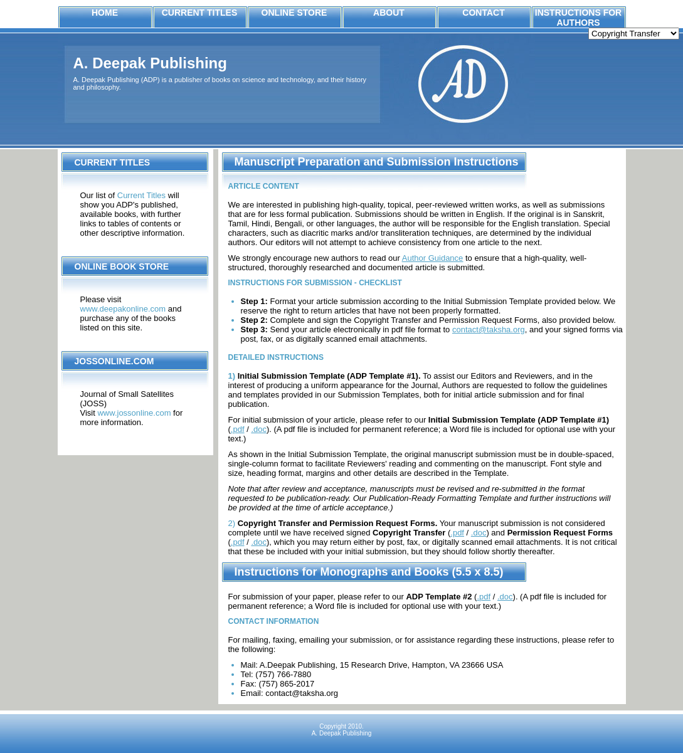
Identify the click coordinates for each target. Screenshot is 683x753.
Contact (483, 13)
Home (105, 13)
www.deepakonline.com (123, 308)
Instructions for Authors (578, 18)
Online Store (294, 13)
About (389, 13)
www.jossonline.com (134, 413)
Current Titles (200, 13)
